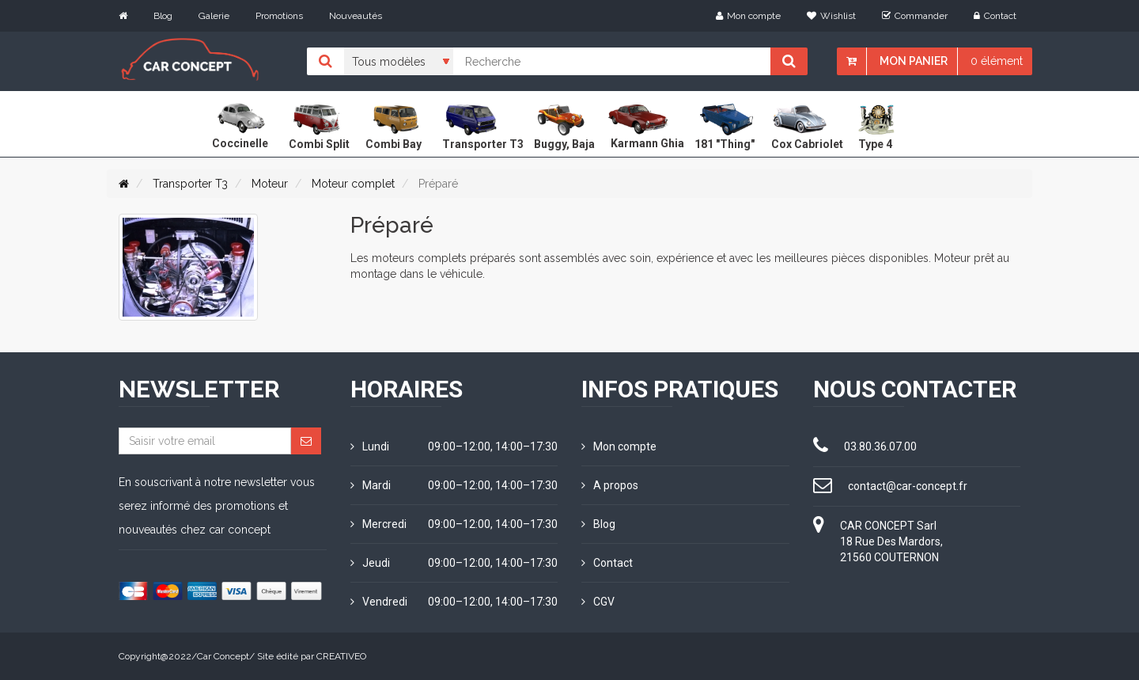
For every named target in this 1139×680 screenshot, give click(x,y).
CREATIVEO (341, 656)
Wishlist (831, 15)
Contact (995, 15)
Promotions (279, 15)
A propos (609, 485)
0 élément (997, 61)
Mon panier (914, 61)
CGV (598, 601)
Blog (162, 15)
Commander (915, 15)
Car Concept (223, 656)
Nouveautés (355, 15)
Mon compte (748, 15)
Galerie (214, 15)
